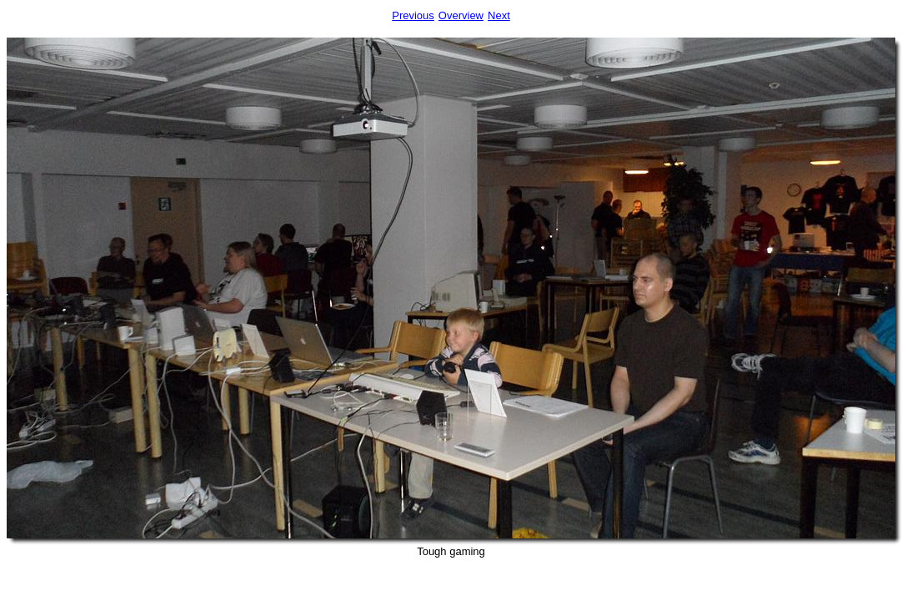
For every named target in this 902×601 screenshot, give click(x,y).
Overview (461, 15)
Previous (413, 15)
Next (499, 15)
